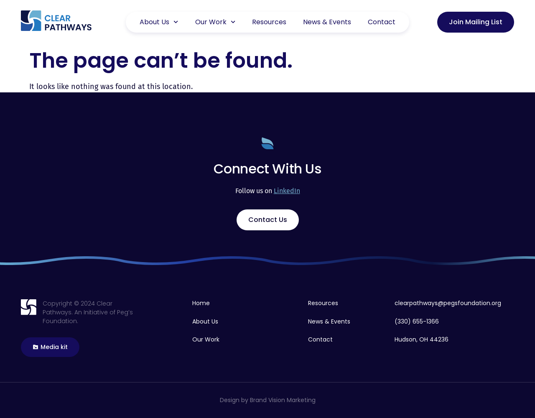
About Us (159, 21)
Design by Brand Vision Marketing (268, 400)
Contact (381, 22)
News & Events (327, 22)
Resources (269, 22)
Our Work (215, 21)
